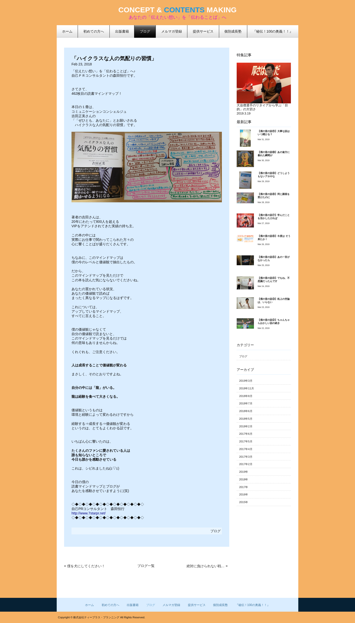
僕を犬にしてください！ (86, 566)
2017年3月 (245, 456)
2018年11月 (246, 388)
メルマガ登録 (171, 605)
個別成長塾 (220, 605)
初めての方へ (110, 605)
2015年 (243, 502)
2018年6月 (245, 411)
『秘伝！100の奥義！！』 (252, 605)
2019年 (243, 471)
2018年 (243, 479)
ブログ (145, 31)
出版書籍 (133, 605)
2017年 (243, 487)
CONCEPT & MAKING (177, 10)
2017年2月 (245, 464)
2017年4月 (245, 449)
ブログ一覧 (146, 566)
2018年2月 (245, 426)
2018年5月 (245, 418)
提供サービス (197, 605)
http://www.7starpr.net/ (88, 513)
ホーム (89, 605)
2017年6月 (245, 433)
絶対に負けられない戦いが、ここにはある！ (206, 566)
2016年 (243, 494)
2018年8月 (245, 396)
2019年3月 (245, 380)
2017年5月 (245, 441)
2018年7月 (245, 403)
